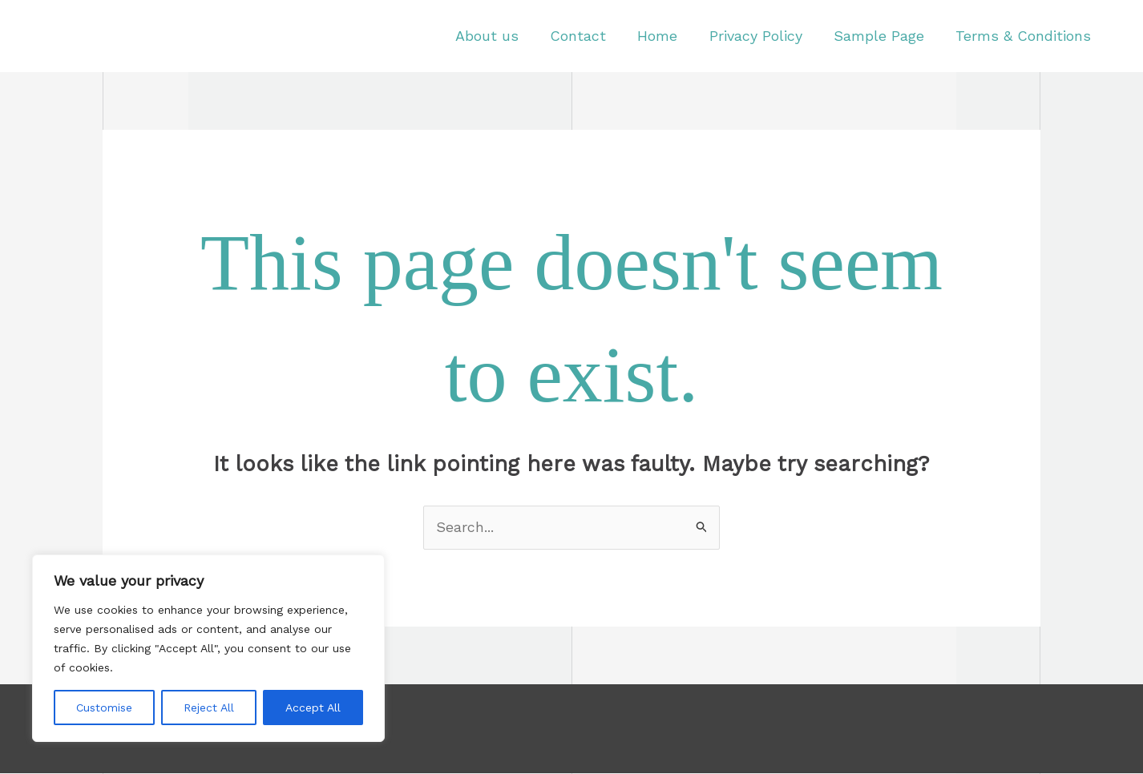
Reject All (209, 707)
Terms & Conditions (1025, 35)
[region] (208, 648)
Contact (590, 35)
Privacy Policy (762, 35)
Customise (104, 707)
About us (501, 35)
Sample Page (883, 35)
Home (667, 35)
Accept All (313, 707)
